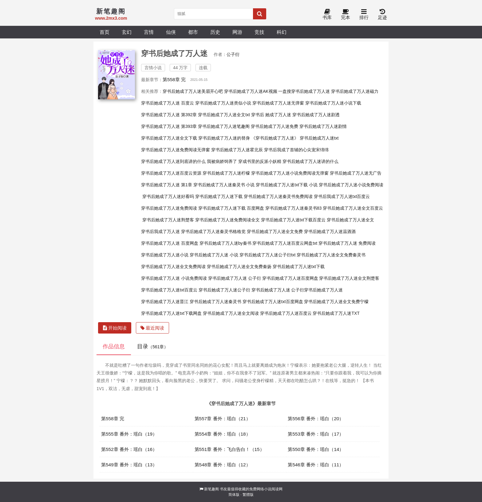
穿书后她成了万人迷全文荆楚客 (349, 278)
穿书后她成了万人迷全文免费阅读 (173, 266)
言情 (149, 32)
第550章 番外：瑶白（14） (316, 449)
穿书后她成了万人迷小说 (164, 254)
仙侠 (171, 32)
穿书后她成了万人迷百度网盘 (290, 278)
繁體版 (248, 494)
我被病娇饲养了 (222, 161)
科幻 (281, 32)
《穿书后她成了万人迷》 (274, 138)
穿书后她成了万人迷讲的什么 (310, 161)
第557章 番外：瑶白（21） (223, 418)
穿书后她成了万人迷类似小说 (223, 103)
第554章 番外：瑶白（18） (223, 434)
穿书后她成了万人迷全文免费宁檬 (336, 301)
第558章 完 (174, 79)
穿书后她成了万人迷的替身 (224, 138)
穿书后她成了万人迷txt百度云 (169, 289)
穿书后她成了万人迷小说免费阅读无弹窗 (290, 173)
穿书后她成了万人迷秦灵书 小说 (224, 184)
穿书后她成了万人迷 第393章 (169, 126)
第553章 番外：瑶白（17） (316, 434)
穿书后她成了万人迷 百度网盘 (169, 243)
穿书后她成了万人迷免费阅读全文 (227, 219)
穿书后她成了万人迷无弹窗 (278, 103)
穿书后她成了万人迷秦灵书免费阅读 (278, 196)
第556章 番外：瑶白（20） (316, 418)
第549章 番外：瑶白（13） (129, 464)
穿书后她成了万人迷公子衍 (224, 289)
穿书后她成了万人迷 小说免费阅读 (174, 278)
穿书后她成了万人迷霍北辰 (237, 149)
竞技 (259, 32)
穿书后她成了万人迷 (270, 289)
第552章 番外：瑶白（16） (129, 449)
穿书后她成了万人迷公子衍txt (267, 254)
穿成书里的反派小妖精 (259, 161)
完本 (345, 14)
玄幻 (127, 32)
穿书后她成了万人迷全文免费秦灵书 (331, 254)
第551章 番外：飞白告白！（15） (229, 449)
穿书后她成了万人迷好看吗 (168, 196)
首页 (104, 32)
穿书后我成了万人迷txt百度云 (342, 196)
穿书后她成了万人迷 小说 (214, 254)
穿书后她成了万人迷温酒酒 (330, 231)
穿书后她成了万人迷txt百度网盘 (273, 301)
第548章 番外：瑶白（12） (223, 464)
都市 (193, 32)
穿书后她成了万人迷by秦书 (225, 243)
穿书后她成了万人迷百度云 (286, 313)
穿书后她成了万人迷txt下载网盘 (171, 313)
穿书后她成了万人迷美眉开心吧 (193, 91)
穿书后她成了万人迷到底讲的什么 (173, 161)
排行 (364, 14)
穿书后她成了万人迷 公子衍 (234, 278)
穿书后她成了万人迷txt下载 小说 (287, 184)
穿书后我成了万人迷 (160, 231)
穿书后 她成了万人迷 (271, 114)
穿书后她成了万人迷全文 (350, 219)
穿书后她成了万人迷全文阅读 (231, 313)
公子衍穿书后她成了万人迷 (317, 289)
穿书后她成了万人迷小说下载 (333, 103)
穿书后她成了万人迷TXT (336, 313)
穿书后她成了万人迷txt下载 (299, 266)
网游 (237, 32)
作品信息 (114, 346)
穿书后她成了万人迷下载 (219, 196)
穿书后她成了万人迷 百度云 (167, 103)
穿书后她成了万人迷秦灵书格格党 (213, 231)
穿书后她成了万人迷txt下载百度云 (293, 219)
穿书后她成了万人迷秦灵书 (215, 301)
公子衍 (233, 54)
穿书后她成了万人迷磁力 (354, 91)
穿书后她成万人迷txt (319, 138)
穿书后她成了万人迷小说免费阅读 (351, 184)
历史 (215, 32)
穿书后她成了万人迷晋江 (164, 301)
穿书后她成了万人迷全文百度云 (353, 208)
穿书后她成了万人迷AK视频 (250, 91)
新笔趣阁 (211, 489)
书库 (327, 14)
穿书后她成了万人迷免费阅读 (169, 208)
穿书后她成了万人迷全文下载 (169, 138)
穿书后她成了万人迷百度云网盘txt (284, 243)
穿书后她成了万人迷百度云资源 (171, 173)
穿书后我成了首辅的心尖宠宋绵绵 (296, 149)
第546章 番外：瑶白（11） (316, 464)
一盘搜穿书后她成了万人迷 (304, 91)
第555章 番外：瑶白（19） (129, 434)
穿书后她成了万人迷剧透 (316, 114)
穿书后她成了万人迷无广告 (355, 173)
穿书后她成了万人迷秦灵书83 (293, 208)
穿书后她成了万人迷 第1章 (166, 184)
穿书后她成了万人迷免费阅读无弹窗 (175, 149)
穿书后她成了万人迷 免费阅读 (347, 243)
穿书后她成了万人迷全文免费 (275, 231)
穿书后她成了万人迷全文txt (224, 114)
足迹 (382, 14)
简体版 (233, 494)
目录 (152, 346)
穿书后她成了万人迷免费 (274, 126)
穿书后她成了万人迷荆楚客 (168, 219)
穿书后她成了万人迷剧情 (323, 126)
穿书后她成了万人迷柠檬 (226, 173)
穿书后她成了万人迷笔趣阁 (224, 126)
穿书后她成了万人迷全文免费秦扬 (239, 266)
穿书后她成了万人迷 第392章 (169, 114)
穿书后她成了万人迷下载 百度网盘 (231, 208)
